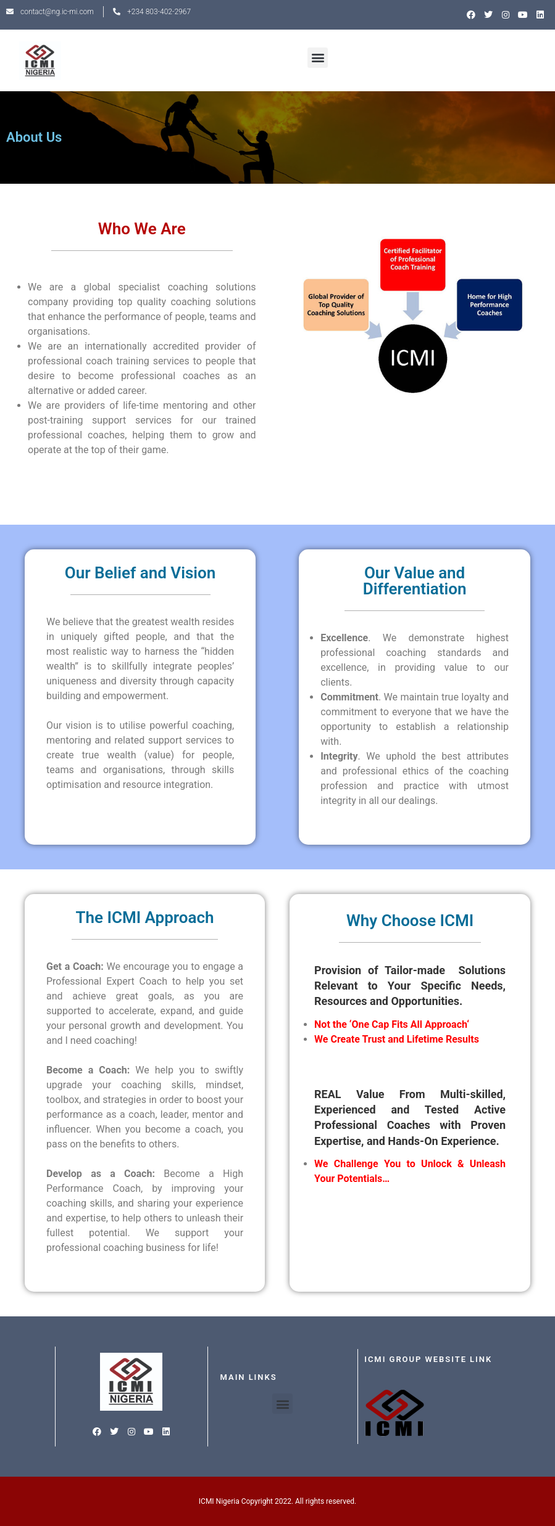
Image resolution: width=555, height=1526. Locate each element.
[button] (317, 57)
